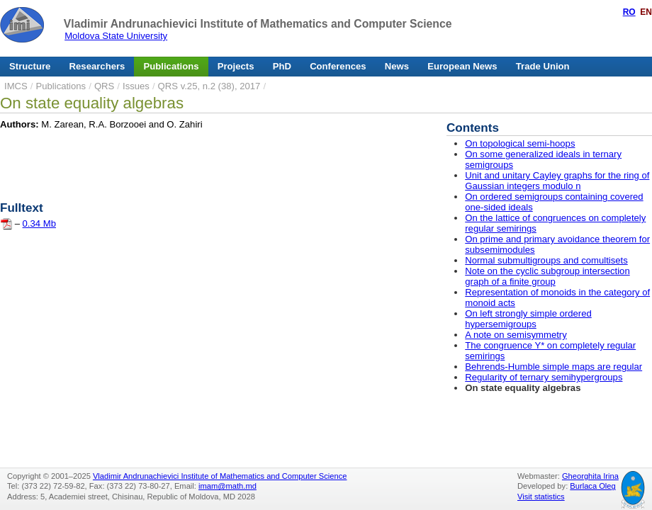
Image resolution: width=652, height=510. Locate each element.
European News (462, 66)
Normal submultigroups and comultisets (546, 260)
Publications (171, 66)
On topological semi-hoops (520, 143)
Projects (236, 66)
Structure (29, 66)
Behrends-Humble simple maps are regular (553, 366)
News (397, 66)
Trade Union (543, 66)
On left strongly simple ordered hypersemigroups (528, 318)
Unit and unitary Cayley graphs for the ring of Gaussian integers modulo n (557, 180)
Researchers (97, 66)
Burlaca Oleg (592, 486)
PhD (282, 66)
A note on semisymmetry (516, 334)
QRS (104, 86)
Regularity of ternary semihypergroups (543, 377)
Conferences (338, 66)
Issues (136, 86)
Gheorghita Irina (590, 476)
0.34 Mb (39, 223)
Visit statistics (541, 496)
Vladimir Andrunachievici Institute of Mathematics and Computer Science (258, 24)
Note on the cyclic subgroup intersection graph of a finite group (547, 276)
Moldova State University (115, 35)
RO (629, 12)
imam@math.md (227, 486)
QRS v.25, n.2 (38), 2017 (209, 86)
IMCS (16, 86)
